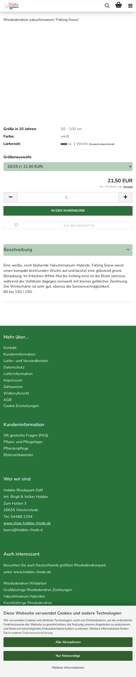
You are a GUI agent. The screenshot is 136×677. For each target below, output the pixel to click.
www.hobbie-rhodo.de (32, 572)
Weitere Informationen (68, 667)
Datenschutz (13, 367)
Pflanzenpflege (16, 448)
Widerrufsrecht (16, 393)
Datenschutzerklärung (37, 633)
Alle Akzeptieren (68, 642)
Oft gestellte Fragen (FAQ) (25, 435)
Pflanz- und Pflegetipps (22, 441)
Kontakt (9, 347)
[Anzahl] (68, 197)
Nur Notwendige (68, 656)
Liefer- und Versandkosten (25, 360)
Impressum (12, 380)
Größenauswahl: (17, 157)
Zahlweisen (13, 386)
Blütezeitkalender (18, 454)
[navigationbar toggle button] (130, 6)
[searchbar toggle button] (107, 6)
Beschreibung (17, 249)
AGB (7, 399)
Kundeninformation (19, 354)
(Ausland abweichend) (101, 144)
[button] (10, 197)
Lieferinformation (17, 373)
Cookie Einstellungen (21, 405)
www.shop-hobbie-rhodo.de (27, 523)
